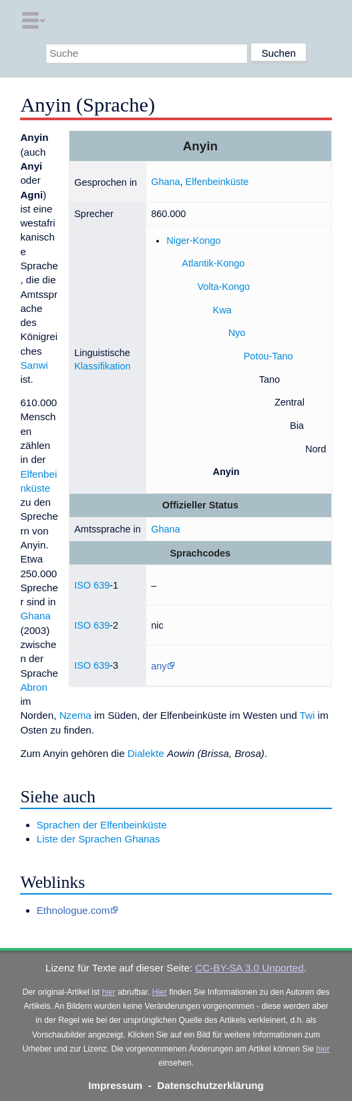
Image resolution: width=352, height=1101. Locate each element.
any (158, 666)
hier (109, 992)
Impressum (115, 1085)
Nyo (237, 332)
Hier (159, 992)
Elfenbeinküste (217, 181)
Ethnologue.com (73, 910)
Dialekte (146, 753)
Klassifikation (102, 366)
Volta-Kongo (223, 286)
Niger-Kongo (193, 240)
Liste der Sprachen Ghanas (98, 838)
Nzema (75, 715)
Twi (307, 715)
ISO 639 (92, 585)
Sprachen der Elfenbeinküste (102, 824)
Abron (33, 687)
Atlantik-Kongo (213, 263)
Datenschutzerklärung (210, 1085)
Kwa (222, 310)
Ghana (165, 181)
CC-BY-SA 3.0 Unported (249, 967)
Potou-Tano (268, 356)
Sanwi (33, 365)
